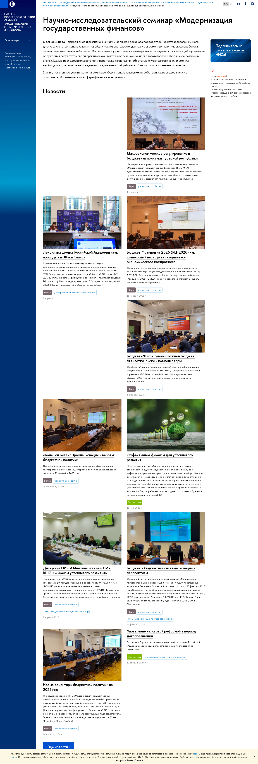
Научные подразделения (139, 668)
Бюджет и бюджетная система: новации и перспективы (161, 474)
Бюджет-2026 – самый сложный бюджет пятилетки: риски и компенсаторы (160, 262)
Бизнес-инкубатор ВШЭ (97, 710)
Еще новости (59, 619)
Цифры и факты (51, 668)
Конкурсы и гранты (136, 696)
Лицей (88, 668)
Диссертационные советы (140, 682)
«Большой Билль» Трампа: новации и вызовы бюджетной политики (78, 358)
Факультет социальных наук (170, 649)
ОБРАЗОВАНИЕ (94, 663)
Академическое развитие (139, 691)
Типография (174, 682)
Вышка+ (88, 687)
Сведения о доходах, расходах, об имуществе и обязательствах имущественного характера (60, 714)
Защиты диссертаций (136, 687)
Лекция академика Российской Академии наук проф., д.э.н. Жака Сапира (164, 156)
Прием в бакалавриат (96, 682)
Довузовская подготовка (98, 672)
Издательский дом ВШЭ (180, 672)
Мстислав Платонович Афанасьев (17, 65)
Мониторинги (133, 677)
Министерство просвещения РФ (226, 676)
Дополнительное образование (101, 701)
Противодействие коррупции (58, 705)
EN (231, 4)
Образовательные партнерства (101, 715)
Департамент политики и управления (206, 649)
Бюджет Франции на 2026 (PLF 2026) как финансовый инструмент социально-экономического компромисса (77, 257)
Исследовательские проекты (141, 672)
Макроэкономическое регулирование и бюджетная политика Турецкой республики (78, 156)
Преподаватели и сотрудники (58, 682)
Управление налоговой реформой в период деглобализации (161, 537)
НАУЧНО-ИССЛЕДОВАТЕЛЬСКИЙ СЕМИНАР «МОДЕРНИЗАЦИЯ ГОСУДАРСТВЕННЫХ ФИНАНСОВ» (19, 22)
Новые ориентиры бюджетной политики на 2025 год (78, 559)
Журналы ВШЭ (175, 691)
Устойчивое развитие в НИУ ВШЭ (60, 677)
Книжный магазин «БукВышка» (183, 677)
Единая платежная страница (57, 738)
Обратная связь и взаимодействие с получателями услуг (102, 723)
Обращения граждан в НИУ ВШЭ (60, 696)
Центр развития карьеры (98, 705)
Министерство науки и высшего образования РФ (226, 670)
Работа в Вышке (51, 743)
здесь (196, 753)
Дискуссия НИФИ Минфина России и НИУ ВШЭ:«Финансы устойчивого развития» (77, 450)
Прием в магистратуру (96, 691)
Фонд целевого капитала (56, 701)
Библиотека (174, 668)
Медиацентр (174, 687)
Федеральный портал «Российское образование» (224, 683)
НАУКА (130, 663)
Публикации (174, 696)
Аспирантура (91, 696)
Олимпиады (90, 677)
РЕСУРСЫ (174, 663)
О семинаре (12, 40)
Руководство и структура (56, 672)
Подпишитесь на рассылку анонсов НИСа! (230, 50)
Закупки (47, 691)
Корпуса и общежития (54, 687)
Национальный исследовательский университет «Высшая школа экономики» (83, 649)
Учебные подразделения (139, 649)
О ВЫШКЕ (49, 663)
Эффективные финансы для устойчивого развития (160, 361)
